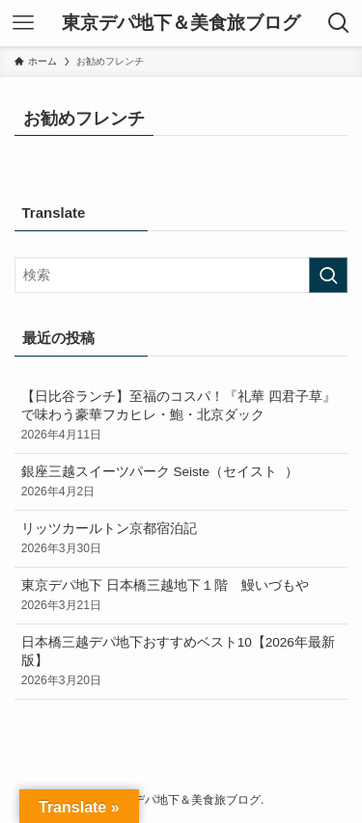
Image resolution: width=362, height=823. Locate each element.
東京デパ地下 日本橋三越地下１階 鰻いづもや (181, 596)
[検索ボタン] (339, 23)
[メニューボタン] (23, 23)
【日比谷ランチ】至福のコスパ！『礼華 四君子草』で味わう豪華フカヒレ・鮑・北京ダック (181, 416)
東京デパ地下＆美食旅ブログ (181, 23)
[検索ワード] (181, 275)
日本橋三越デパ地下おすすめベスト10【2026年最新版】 (181, 662)
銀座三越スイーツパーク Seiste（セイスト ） (181, 482)
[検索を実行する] (328, 275)
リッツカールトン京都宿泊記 (181, 539)
